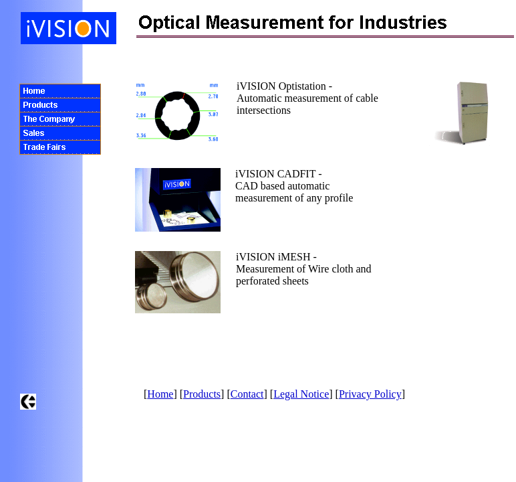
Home (160, 394)
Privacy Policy (370, 394)
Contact (247, 394)
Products (202, 394)
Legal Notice (301, 394)
